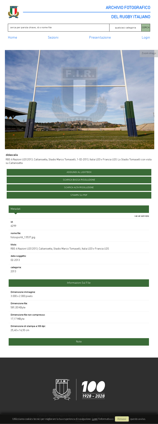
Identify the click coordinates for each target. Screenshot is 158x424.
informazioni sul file (78, 282)
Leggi (94, 418)
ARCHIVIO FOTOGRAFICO (128, 8)
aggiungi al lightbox (79, 172)
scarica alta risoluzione (79, 187)
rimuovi (122, 418)
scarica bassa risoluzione (79, 180)
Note (79, 341)
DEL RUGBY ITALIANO (130, 17)
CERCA (146, 27)
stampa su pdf (78, 195)
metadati (15, 209)
